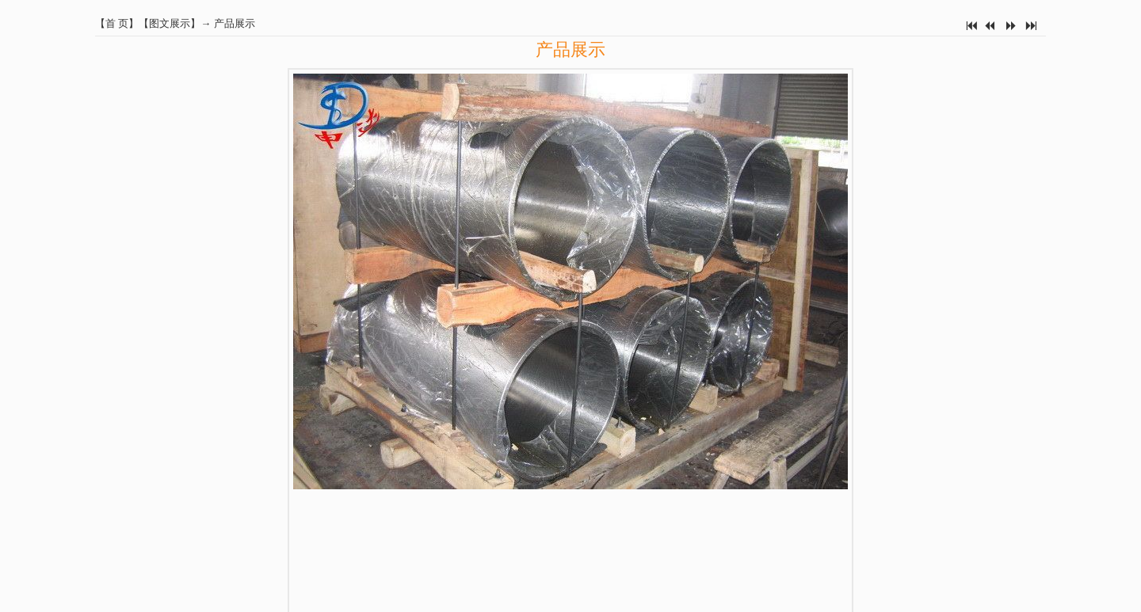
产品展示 (234, 23)
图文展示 (169, 23)
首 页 (116, 23)
